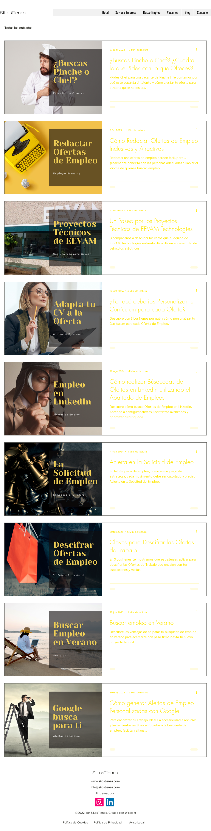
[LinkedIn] (110, 802)
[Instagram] (99, 802)
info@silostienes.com (105, 787)
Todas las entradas (18, 27)
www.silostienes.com (105, 781)
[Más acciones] (198, 49)
